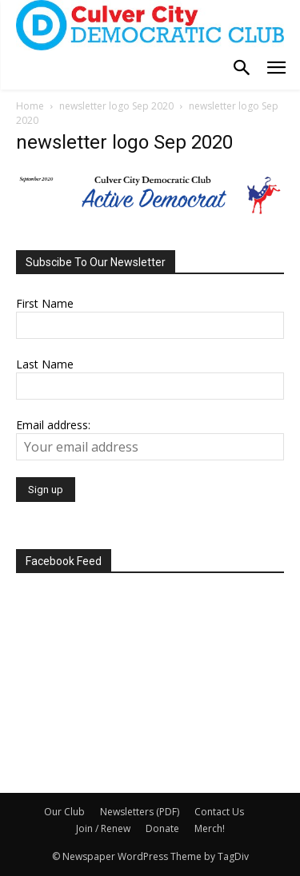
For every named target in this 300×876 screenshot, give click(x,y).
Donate (162, 828)
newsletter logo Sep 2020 (116, 106)
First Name (45, 303)
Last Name (45, 364)
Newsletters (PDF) (139, 811)
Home (30, 106)
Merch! (209, 828)
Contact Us (219, 811)
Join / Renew (103, 828)
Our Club (64, 811)
